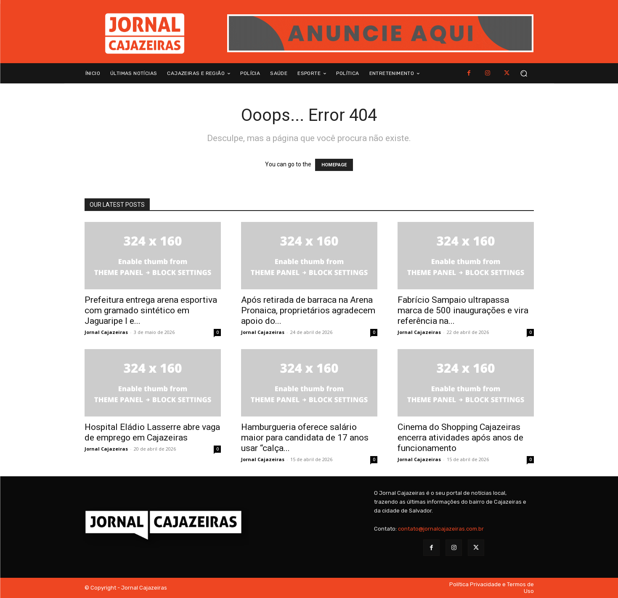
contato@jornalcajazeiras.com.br (441, 529)
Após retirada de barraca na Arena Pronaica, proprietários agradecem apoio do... (308, 310)
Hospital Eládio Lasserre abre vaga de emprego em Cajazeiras (152, 432)
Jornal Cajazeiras (106, 332)
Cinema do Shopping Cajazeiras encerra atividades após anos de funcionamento (460, 437)
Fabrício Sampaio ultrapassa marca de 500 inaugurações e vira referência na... (463, 310)
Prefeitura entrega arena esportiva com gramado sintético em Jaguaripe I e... (151, 310)
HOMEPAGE (334, 165)
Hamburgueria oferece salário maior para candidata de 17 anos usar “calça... (305, 437)
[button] (524, 73)
